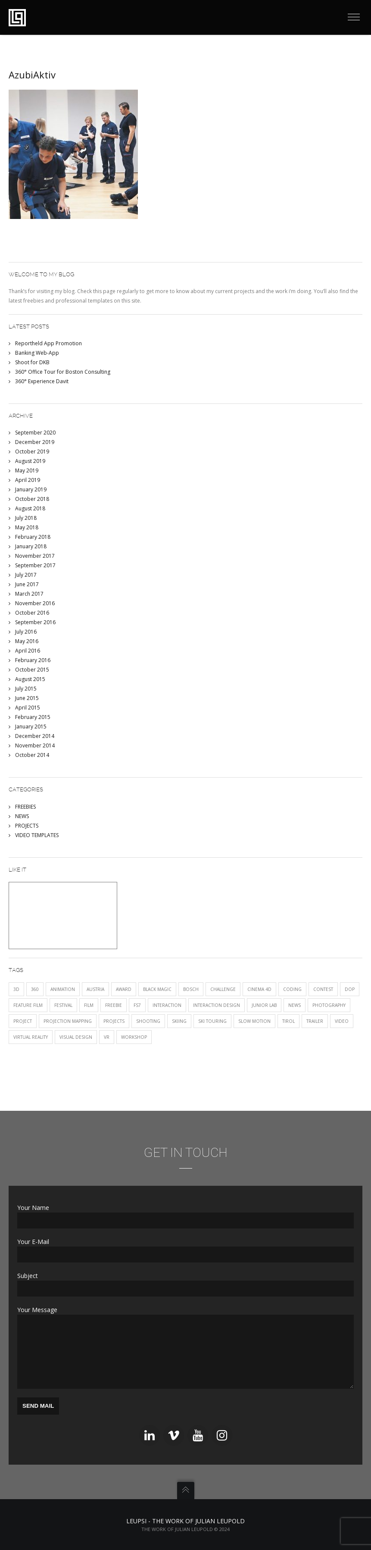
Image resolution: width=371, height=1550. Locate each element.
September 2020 (35, 432)
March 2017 (29, 593)
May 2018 (26, 527)
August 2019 (30, 461)
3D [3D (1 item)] (16, 989)
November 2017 (35, 555)
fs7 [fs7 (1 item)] (137, 1005)
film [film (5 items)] (89, 1005)
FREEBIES (25, 806)
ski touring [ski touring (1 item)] (212, 1021)
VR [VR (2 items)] (106, 1037)
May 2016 (26, 641)
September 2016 (35, 622)
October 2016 (32, 612)
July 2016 (26, 631)
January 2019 (31, 489)
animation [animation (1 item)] (62, 989)
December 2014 (34, 736)
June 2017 (27, 584)
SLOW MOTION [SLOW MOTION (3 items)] (254, 1021)
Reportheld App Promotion (48, 343)
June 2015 (27, 698)
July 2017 (26, 574)
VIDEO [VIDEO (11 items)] (342, 1021)
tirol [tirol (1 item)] (288, 1021)
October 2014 (32, 755)
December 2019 (34, 442)
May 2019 (26, 470)
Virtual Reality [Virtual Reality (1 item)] (30, 1037)
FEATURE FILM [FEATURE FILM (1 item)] (28, 1005)
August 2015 (30, 679)
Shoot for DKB (32, 362)
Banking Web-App (37, 352)
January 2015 (31, 726)
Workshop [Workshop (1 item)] (134, 1037)
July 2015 (26, 688)
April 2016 (27, 650)
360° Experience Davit (42, 381)
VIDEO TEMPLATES (37, 835)
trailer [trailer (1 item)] (314, 1021)
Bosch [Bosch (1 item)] (191, 989)
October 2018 (32, 499)
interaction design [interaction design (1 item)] (216, 1005)
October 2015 (32, 669)
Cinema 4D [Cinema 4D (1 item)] (259, 989)
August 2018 (30, 508)
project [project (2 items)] (22, 1021)
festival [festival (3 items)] (63, 1005)
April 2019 (27, 480)
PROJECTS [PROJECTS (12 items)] (114, 1021)
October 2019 (32, 451)
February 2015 (32, 717)
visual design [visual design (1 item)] (75, 1037)
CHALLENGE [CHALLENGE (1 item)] (223, 989)
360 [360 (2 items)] (35, 989)
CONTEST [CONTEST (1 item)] (323, 989)
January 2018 (31, 546)
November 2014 (35, 745)
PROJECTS (26, 825)
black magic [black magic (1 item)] (157, 989)
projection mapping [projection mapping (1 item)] (68, 1021)
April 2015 (27, 707)
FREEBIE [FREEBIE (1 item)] (113, 1005)
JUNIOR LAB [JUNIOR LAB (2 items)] (264, 1005)
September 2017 (35, 565)
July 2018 (26, 518)
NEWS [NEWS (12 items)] (294, 1005)
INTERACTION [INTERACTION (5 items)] (167, 1005)
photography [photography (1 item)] (329, 1005)
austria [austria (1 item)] (95, 989)
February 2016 (32, 660)
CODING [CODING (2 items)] (292, 989)
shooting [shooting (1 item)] (148, 1021)
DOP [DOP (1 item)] (350, 989)
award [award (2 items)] (123, 989)
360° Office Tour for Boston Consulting (62, 371)
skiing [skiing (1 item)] (179, 1021)
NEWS (22, 816)
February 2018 (32, 537)
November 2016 (35, 603)
